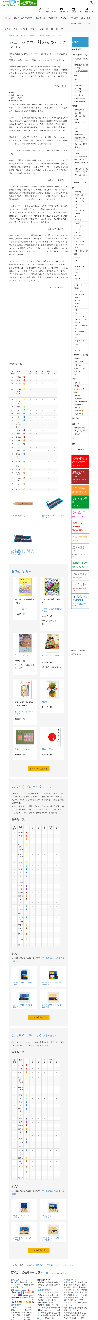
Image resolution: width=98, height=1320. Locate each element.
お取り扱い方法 (17, 95)
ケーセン (77, 229)
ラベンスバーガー (80, 341)
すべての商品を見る (39, 768)
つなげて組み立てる (80, 138)
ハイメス (77, 279)
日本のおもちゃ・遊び (81, 169)
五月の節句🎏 (78, 404)
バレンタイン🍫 (79, 389)
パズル (76, 153)
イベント (24, 29)
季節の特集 (52, 18)
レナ (75, 347)
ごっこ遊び (77, 113)
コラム (7, 29)
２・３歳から (78, 89)
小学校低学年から (80, 98)
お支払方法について (19, 1280)
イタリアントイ (79, 198)
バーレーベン (78, 285)
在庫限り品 (76, 49)
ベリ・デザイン (79, 316)
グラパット (77, 220)
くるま (76, 125)
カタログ (75, 424)
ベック (76, 313)
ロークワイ (77, 350)
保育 (41, 29)
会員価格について (44, 1290)
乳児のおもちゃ (79, 110)
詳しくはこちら (55, 1272)
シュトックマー (79, 241)
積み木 (76, 128)
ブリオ (76, 304)
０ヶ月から (77, 79)
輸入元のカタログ (80, 428)
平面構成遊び (78, 135)
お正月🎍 (77, 383)
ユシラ (76, 338)
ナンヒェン (77, 269)
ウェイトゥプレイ (80, 201)
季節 (74, 379)
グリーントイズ (79, 226)
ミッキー (77, 335)
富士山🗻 (77, 395)
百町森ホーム (14, 35)
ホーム (7, 18)
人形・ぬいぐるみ (80, 116)
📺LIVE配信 (40, 18)
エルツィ (77, 207)
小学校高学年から (80, 101)
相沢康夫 (77, 359)
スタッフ (72, 1310)
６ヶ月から (77, 82)
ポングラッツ (78, 322)
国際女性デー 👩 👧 (80, 401)
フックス (77, 297)
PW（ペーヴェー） (80, 319)
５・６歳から (78, 95)
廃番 (74, 444)
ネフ (75, 276)
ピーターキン (78, 291)
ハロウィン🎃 (78, 411)
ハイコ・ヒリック (80, 368)
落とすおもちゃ (79, 159)
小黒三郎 (77, 371)
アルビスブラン (79, 192)
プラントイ (77, 307)
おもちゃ (64, 18)
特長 (13, 92)
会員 (15, 29)
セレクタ (77, 257)
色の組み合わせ (17, 100)
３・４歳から (78, 92)
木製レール (77, 119)
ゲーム (76, 150)
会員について (68, 1265)
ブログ (33, 29)
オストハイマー (79, 210)
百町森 (76, 288)
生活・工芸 (85, 18)
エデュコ (77, 204)
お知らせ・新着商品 (35, 1265)
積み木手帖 (77, 434)
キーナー (77, 213)
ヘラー (76, 310)
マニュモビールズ (80, 331)
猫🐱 (76, 392)
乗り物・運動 (76, 23)
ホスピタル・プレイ (80, 172)
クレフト (77, 217)
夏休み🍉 (77, 408)
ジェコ (76, 248)
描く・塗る (57, 35)
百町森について (53, 1265)
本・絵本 (74, 18)
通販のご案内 (18, 1265)
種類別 (32, 35)
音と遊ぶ (77, 147)
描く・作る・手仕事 (44, 35)
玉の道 (76, 131)
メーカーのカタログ (80, 431)
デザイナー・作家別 (80, 355)
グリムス (77, 223)
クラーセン (77, 365)
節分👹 (76, 386)
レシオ (76, 344)
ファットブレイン (80, 294)
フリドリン (77, 300)
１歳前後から (78, 86)
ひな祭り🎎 (78, 398)
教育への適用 (16, 98)
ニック (76, 272)
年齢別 (74, 75)
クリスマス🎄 (78, 414)
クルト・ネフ (78, 362)
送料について (16, 1305)
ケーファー (77, 235)
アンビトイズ (78, 195)
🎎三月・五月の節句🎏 (23, 18)
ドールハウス (78, 141)
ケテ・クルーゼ (79, 232)
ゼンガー (77, 260)
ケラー (76, 238)
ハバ (75, 282)
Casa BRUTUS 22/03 (81, 71)
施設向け (75, 418)
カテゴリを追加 (78, 449)
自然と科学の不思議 (80, 156)
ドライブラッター (80, 266)
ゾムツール (77, 263)
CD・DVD (89, 23)
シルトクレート (79, 245)
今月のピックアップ (80, 55)
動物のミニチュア (80, 122)
